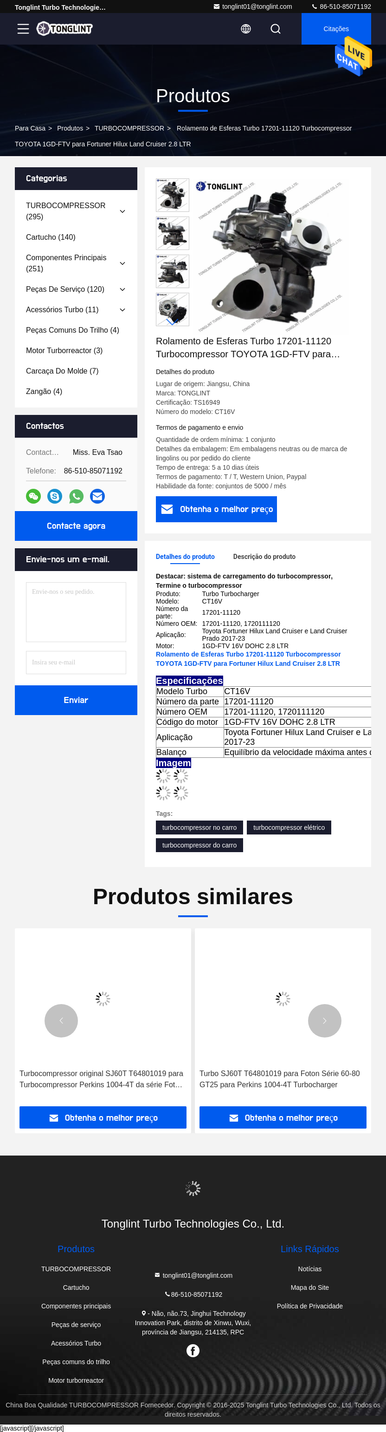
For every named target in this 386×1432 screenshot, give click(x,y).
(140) (51, 237)
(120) (65, 289)
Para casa (30, 128)
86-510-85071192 (341, 6)
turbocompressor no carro (199, 827)
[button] (172, 322)
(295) (66, 211)
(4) (72, 330)
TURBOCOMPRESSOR (129, 128)
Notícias (310, 1269)
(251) (66, 263)
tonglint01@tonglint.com (252, 6)
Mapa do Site (310, 1287)
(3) (64, 351)
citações (336, 29)
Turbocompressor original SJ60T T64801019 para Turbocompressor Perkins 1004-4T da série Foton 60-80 (101, 1080)
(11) (62, 310)
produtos (70, 128)
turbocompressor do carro (199, 845)
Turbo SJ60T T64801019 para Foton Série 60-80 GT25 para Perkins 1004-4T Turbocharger (279, 1079)
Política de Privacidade (310, 1306)
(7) (62, 371)
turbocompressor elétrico (289, 827)
